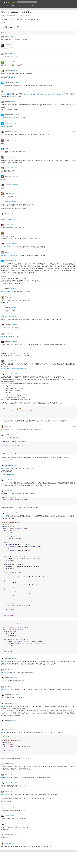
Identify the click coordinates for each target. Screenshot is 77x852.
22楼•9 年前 (14, 233)
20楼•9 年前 (13, 213)
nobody (7, 53)
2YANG (7, 807)
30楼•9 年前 (14, 324)
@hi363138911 (6, 94)
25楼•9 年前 (16, 260)
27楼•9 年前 (16, 297)
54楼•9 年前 (12, 807)
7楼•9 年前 (12, 91)
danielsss (7, 213)
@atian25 (4, 126)
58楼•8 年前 (11, 843)
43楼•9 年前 (12, 669)
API (19, 5)
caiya (6, 815)
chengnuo (8, 233)
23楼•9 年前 (14, 243)
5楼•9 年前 (14, 70)
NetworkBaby (9, 694)
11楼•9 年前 (14, 131)
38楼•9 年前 (14, 465)
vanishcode (8, 70)
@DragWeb (5, 777)
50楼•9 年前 (13, 763)
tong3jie (7, 140)
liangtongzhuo (9, 82)
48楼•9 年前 (14, 720)
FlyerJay (7, 62)
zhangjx (7, 148)
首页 (7, 5)
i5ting (14, 15)
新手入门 (13, 5)
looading (7, 316)
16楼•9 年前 (15, 176)
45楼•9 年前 (12, 686)
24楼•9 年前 (12, 252)
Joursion (7, 101)
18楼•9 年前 (11, 193)
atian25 (7, 91)
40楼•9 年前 (12, 490)
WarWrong (8, 341)
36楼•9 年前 (11, 426)
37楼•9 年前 (12, 434)
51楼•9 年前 (12, 774)
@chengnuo (13, 255)
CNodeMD (11, 77)
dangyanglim (9, 297)
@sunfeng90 (5, 264)
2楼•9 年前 (13, 45)
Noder (7, 302)
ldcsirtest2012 (9, 834)
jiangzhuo (8, 167)
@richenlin (4, 255)
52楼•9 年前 (14, 782)
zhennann (8, 360)
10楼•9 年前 (16, 123)
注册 (28, 5)
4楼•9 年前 (12, 62)
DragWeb (7, 763)
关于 (23, 5)
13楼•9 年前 (13, 148)
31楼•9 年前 (12, 333)
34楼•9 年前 (14, 360)
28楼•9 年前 (13, 307)
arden (6, 426)
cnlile (6, 193)
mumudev (8, 373)
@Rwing (4, 311)
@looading (4, 336)
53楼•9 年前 (12, 791)
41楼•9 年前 (14, 513)
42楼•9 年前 (14, 658)
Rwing (7, 36)
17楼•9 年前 (15, 184)
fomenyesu (8, 350)
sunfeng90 (8, 243)
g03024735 (8, 176)
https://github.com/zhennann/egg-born (14, 368)
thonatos (7, 824)
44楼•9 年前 (14, 677)
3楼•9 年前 (12, 53)
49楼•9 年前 (14, 729)
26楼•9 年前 (13, 288)
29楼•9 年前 (13, 316)
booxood (7, 288)
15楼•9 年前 (14, 167)
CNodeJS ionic (13, 219)
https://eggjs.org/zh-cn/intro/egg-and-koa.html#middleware (42, 94)
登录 (33, 5)
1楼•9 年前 (11, 36)
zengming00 (8, 184)
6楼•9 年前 (16, 82)
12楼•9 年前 (13, 140)
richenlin (7, 201)
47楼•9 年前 (14, 703)
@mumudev (5, 438)
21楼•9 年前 (13, 224)
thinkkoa (36, 205)
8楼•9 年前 (12, 101)
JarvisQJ (7, 224)
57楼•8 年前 (17, 834)
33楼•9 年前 (15, 350)
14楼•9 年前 (12, 157)
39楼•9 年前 (12, 479)
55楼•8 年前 (11, 815)
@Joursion (4, 118)
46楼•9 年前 (16, 694)
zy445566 (8, 45)
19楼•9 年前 (13, 201)
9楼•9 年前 (16, 114)
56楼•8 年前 (13, 824)
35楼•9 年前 (14, 373)
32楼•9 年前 (14, 341)
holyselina (8, 131)
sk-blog (7, 157)
